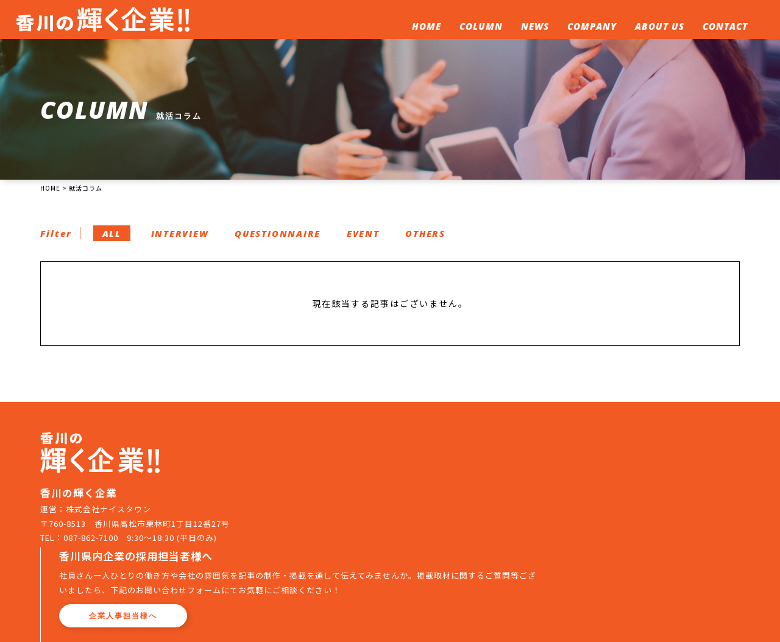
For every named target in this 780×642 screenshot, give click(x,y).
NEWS (533, 28)
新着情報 (400, 557)
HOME (424, 28)
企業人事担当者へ (670, 557)
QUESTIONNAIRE (287, 241)
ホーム (298, 557)
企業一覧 (448, 557)
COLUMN (479, 28)
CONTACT (723, 28)
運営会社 (303, 577)
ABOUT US (657, 28)
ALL (116, 241)
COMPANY (590, 28)
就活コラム (346, 557)
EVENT (375, 241)
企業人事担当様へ (350, 508)
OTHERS (440, 241)
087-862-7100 (91, 576)
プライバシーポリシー (376, 577)
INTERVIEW (186, 241)
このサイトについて (518, 557)
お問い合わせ (596, 557)
